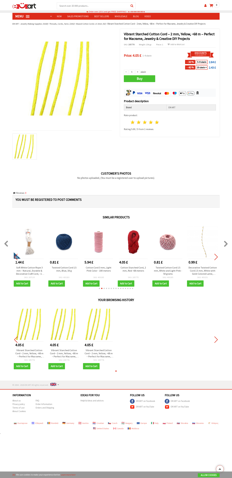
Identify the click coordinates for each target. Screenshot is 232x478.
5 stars (157, 122)
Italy (155, 424)
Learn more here (68, 474)
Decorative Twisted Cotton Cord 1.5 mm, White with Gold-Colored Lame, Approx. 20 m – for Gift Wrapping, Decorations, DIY (202, 271)
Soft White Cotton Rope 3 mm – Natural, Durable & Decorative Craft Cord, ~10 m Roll (29, 271)
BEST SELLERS (101, 16)
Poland (168, 424)
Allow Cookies (209, 475)
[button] (99, 289)
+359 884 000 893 (136, 12)
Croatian (98, 424)
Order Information (44, 405)
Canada (118, 429)
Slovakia (182, 424)
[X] (13, 474)
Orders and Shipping (45, 408)
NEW (59, 16)
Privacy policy (18, 405)
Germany (68, 424)
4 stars (151, 122)
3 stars (145, 122)
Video (147, 16)
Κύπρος (213, 424)
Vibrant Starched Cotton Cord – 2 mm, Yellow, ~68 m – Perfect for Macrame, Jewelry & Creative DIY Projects (29, 354)
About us (16, 401)
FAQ (37, 401)
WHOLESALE (121, 16)
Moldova (133, 429)
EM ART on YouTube (142, 408)
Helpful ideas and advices (92, 401)
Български (20, 424)
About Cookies (19, 412)
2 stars (139, 122)
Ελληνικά (37, 424)
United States (101, 429)
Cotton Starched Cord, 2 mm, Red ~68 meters (133, 269)
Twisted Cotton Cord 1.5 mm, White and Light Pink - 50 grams (168, 271)
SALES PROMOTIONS (78, 16)
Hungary (127, 424)
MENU (22, 16)
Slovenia (198, 424)
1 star (133, 122)
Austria (83, 424)
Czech (112, 424)
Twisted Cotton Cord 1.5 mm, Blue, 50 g (64, 269)
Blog (136, 16)
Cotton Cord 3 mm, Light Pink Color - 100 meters (99, 269)
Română (52, 424)
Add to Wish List (176, 44)
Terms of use (18, 408)
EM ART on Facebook (142, 402)
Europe (142, 424)
